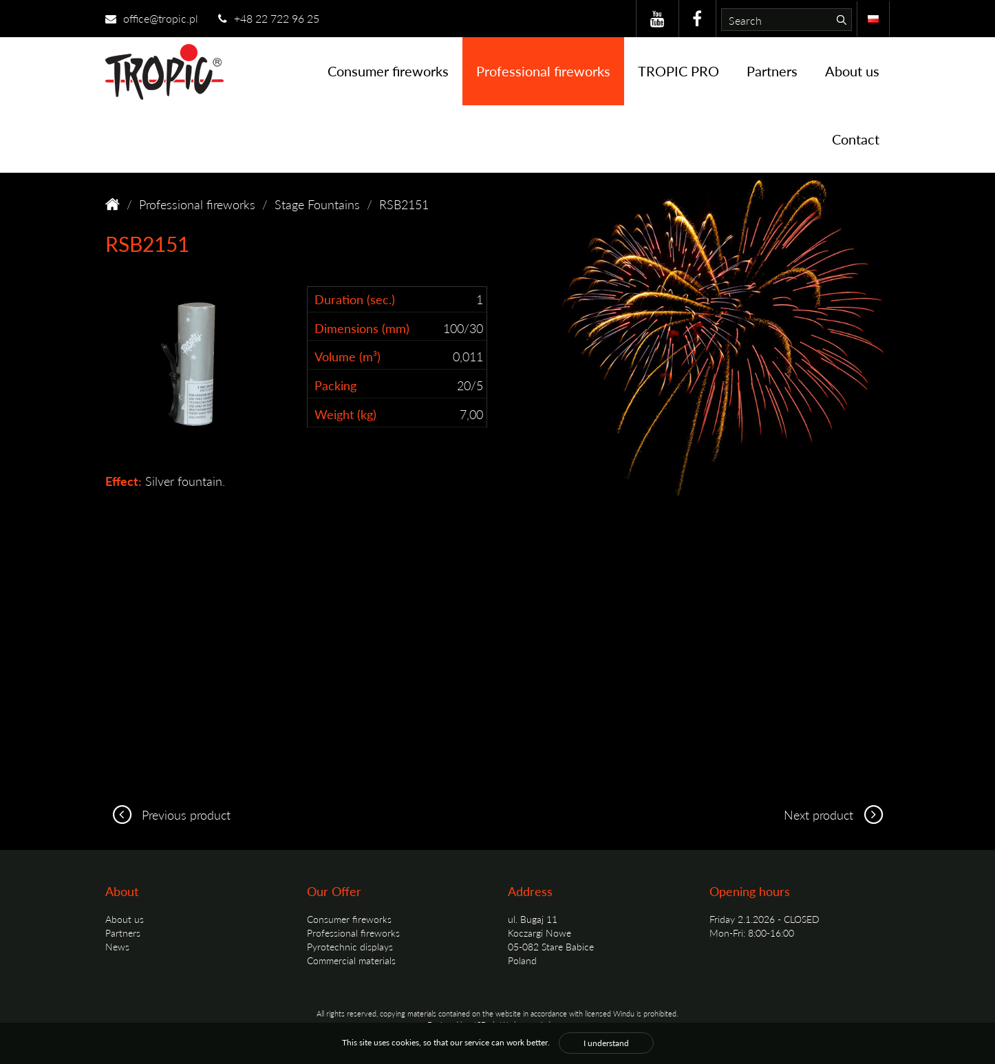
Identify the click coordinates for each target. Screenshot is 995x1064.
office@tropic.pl (151, 18)
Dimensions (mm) (361, 328)
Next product (837, 814)
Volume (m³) (347, 356)
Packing (335, 385)
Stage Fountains (317, 204)
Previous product (168, 814)
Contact (855, 139)
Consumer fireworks (388, 71)
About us (852, 71)
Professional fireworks (543, 71)
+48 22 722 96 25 (268, 18)
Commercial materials (351, 960)
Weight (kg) (345, 414)
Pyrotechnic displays (350, 946)
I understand (606, 1043)
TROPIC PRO (678, 71)
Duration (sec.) (354, 299)
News (117, 946)
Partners (772, 71)
